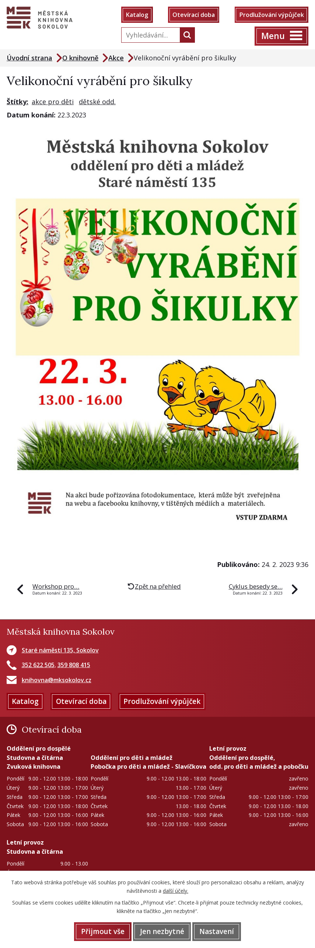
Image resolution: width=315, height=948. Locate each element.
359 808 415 (73, 665)
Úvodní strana (29, 57)
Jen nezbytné (162, 931)
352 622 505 (38, 665)
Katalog (137, 15)
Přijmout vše (103, 931)
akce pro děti (53, 101)
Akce (116, 57)
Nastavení (216, 931)
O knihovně (80, 57)
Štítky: (17, 101)
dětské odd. (97, 101)
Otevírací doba (193, 15)
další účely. (175, 890)
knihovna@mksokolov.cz (56, 680)
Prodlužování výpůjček (271, 15)
